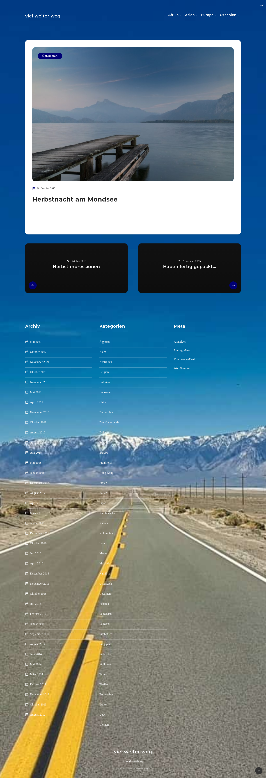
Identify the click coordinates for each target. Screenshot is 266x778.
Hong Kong (106, 472)
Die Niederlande (109, 422)
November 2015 (39, 583)
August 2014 (37, 644)
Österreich (50, 56)
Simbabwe (105, 633)
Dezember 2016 (39, 533)
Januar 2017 (37, 523)
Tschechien (106, 694)
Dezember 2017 (39, 482)
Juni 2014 (36, 654)
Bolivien (104, 382)
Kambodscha (107, 513)
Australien (105, 361)
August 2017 (37, 492)
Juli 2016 (35, 553)
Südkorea (105, 664)
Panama (104, 603)
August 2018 (37, 432)
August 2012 (37, 714)
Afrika (173, 15)
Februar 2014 (38, 684)
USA (102, 714)
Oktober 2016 (38, 543)
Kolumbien (106, 533)
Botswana (105, 392)
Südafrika (105, 654)
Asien (190, 15)
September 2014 (40, 633)
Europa (207, 15)
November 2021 (39, 361)
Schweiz (104, 623)
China (103, 402)
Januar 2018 (37, 472)
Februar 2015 (38, 613)
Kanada (104, 523)
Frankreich (105, 462)
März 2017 (36, 513)
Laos (102, 543)
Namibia (104, 573)
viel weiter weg (43, 16)
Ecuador (104, 442)
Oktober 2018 (38, 422)
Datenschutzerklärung (133, 761)
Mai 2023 (36, 341)
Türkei (103, 704)
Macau (103, 553)
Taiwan (103, 674)
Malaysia (104, 563)
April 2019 (36, 402)
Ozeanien (228, 15)
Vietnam (104, 724)
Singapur (104, 644)
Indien (103, 482)
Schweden (105, 613)
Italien (103, 492)
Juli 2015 (35, 603)
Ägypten (104, 341)
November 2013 (39, 694)
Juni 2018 (36, 452)
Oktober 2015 (38, 593)
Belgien (104, 372)
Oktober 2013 (38, 704)
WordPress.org (182, 368)
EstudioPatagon (143, 768)
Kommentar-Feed (184, 359)
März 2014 (36, 674)
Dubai (103, 432)
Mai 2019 (36, 392)
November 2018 (39, 412)
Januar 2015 (37, 623)
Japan (102, 503)
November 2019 (39, 382)
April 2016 (36, 563)
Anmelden (180, 341)
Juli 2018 (35, 442)
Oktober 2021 (38, 372)
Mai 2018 (36, 462)
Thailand (104, 684)
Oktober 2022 (38, 351)
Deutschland (106, 412)
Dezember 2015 (39, 573)
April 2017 (36, 503)
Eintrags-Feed (182, 350)
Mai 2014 (36, 664)
